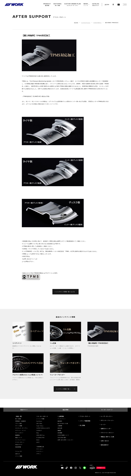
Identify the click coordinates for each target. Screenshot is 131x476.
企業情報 (61, 416)
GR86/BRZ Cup (40, 435)
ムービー (103, 424)
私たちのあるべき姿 (63, 423)
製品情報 (76, 22)
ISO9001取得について (63, 435)
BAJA (37, 440)
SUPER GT (39, 430)
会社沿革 (60, 428)
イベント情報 (18, 456)
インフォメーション (85, 22)
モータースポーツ (107, 410)
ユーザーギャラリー (107, 416)
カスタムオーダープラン (21, 428)
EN (108, 4)
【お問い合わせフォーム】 (30, 259)
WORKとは (40, 446)
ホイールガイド (19, 433)
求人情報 (82, 425)
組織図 (59, 430)
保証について (18, 437)
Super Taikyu (39, 425)
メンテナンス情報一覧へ (65, 389)
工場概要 (60, 425)
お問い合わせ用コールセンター (66, 440)
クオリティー (39, 451)
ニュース (19, 451)
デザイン (38, 453)
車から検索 (18, 418)
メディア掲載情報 (85, 421)
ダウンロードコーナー (107, 420)
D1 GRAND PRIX (40, 437)
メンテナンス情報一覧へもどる (65, 292)
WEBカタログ (18, 444)
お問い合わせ (105, 441)
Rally (37, 433)
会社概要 (60, 433)
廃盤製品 (17, 435)
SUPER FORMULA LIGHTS (43, 428)
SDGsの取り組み (62, 437)
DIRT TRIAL (39, 423)
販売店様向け (105, 445)
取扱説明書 (18, 447)
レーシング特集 (40, 418)
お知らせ (17, 453)
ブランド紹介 (18, 423)
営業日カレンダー (106, 428)
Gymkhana (39, 421)
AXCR (37, 442)
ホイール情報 (18, 425)
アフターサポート (97, 22)
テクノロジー (39, 449)
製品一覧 (19, 416)
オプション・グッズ (20, 430)
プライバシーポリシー (107, 433)
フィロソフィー (62, 418)
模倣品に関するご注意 (107, 437)
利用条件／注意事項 (20, 421)
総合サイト (24, 410)
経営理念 (60, 421)
